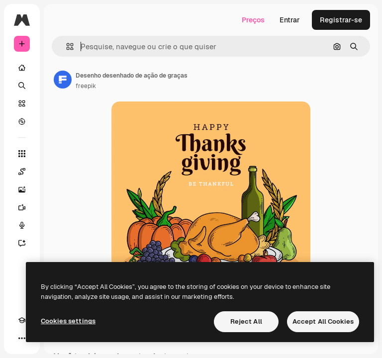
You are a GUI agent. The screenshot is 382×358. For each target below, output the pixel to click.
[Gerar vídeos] (22, 207)
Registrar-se (341, 19)
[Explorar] (22, 121)
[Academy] (22, 320)
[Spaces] (22, 171)
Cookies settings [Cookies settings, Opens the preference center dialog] (68, 321)
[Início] (22, 68)
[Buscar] (22, 85)
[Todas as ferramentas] (22, 154)
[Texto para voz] (22, 225)
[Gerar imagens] (22, 189)
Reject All (246, 321)
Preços (253, 19)
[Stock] (22, 103)
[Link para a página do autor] (63, 80)
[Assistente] (22, 243)
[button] (66, 46)
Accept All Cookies (323, 321)
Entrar (290, 19)
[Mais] (22, 338)
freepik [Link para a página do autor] (86, 86)
